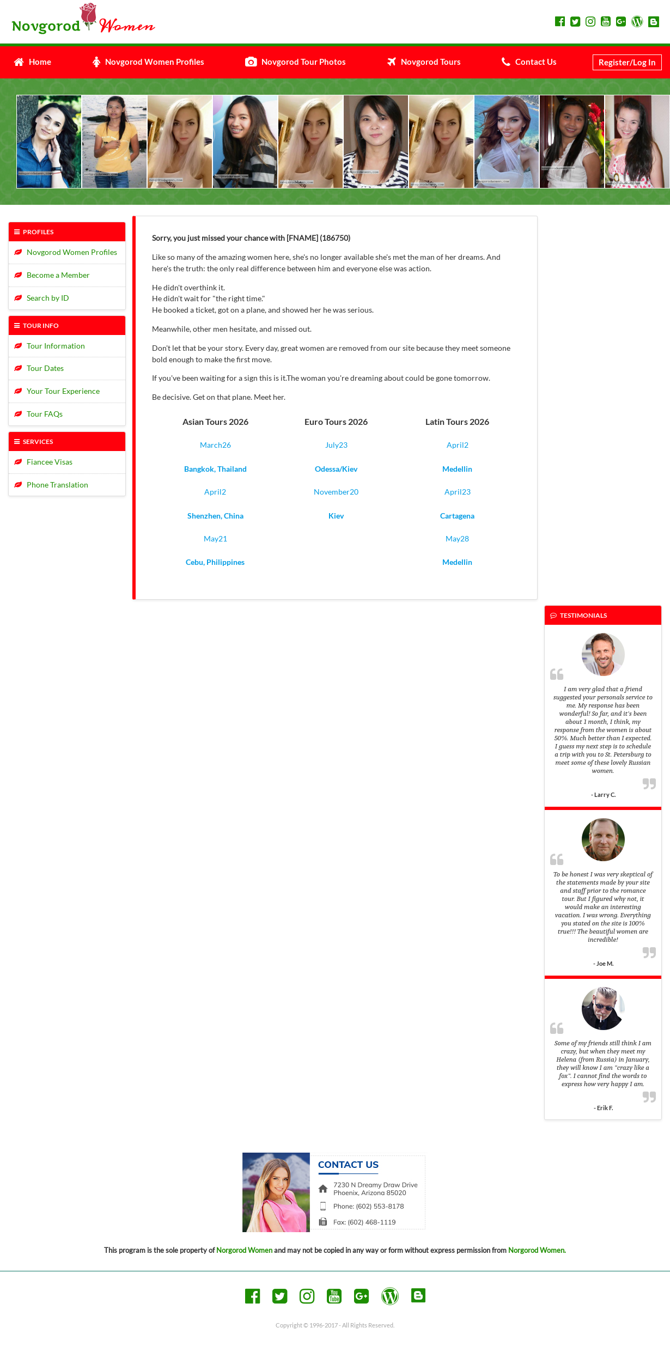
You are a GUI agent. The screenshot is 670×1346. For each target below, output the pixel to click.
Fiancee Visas (43, 461)
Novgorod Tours (424, 61)
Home (32, 61)
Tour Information (49, 345)
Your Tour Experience (57, 390)
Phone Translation (51, 484)
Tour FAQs (38, 413)
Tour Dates (39, 368)
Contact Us (529, 61)
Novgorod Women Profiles (148, 61)
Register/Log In (627, 62)
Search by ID (41, 297)
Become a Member (52, 274)
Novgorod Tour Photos (295, 61)
